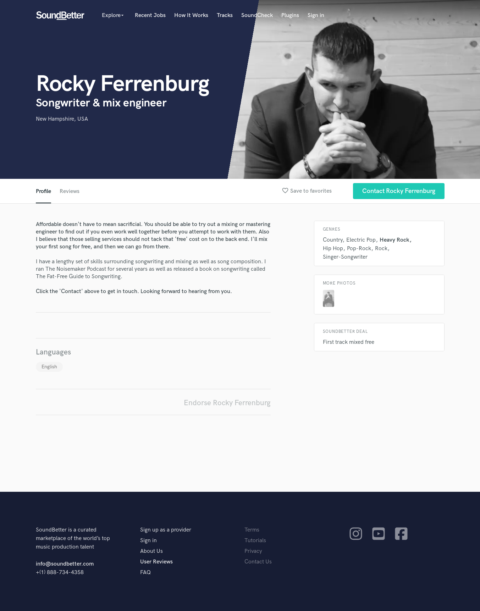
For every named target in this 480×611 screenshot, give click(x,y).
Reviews (69, 191)
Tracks (225, 15)
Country (332, 240)
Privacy (253, 551)
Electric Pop (361, 240)
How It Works (191, 15)
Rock (381, 248)
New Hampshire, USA (62, 119)
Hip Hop (333, 248)
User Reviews (156, 561)
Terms (251, 530)
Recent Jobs (150, 15)
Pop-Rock (359, 248)
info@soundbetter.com (65, 564)
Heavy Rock (394, 240)
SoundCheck (257, 15)
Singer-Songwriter (345, 257)
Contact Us (258, 561)
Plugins (290, 15)
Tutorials (255, 540)
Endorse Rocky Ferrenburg (227, 402)
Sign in (316, 15)
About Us (151, 551)
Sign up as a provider (165, 530)
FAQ (145, 572)
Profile (43, 191)
